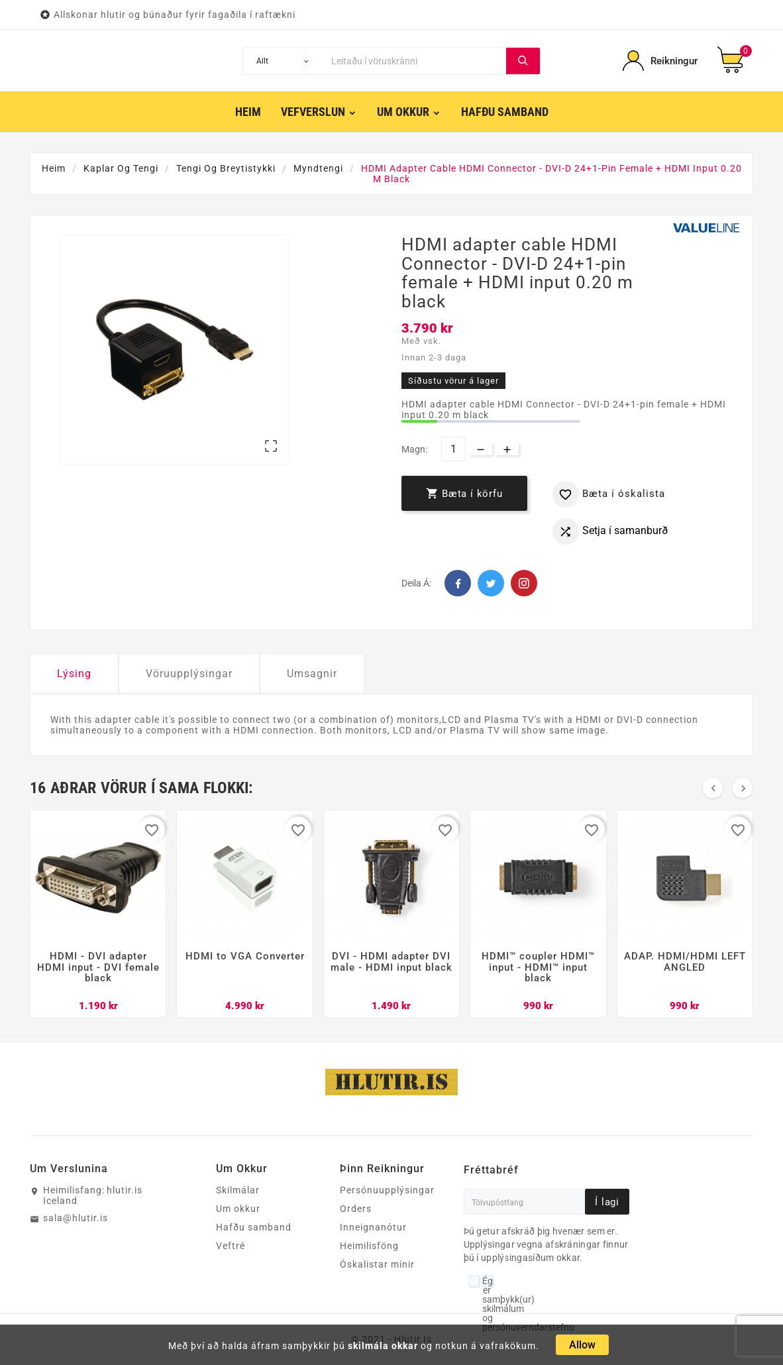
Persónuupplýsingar (387, 1190)
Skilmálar (238, 1190)
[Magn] (453, 449)
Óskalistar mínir (377, 1264)
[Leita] (415, 61)
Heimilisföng (369, 1245)
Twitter (491, 583)
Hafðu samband (253, 1227)
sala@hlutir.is (75, 1218)
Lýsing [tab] (74, 673)
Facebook (457, 583)
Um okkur (238, 1208)
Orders (356, 1208)
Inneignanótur (373, 1227)
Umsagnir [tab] (312, 673)
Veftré (230, 1245)
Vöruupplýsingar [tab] (189, 673)
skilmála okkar (383, 1345)
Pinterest (524, 583)
